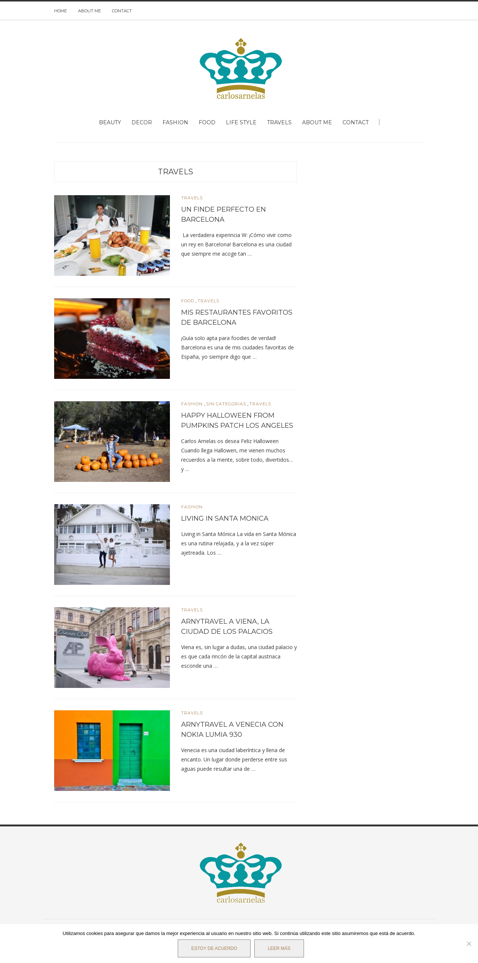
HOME (60, 10)
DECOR (141, 122)
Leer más (279, 948)
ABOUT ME (89, 10)
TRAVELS (279, 122)
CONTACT (122, 10)
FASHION (175, 122)
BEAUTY (110, 122)
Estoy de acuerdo (214, 948)
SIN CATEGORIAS (226, 404)
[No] (468, 943)
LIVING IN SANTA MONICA (225, 518)
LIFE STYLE (241, 122)
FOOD (207, 122)
